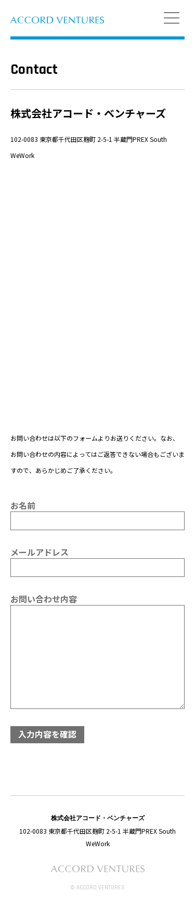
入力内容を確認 (47, 734)
